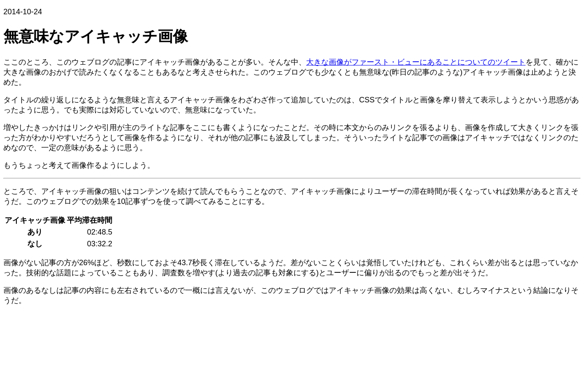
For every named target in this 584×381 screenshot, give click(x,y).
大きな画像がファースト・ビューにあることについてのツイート (416, 62)
